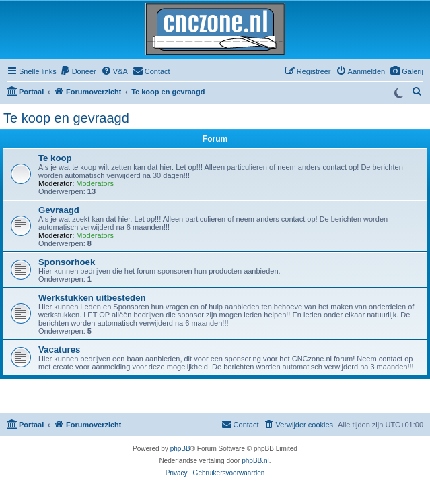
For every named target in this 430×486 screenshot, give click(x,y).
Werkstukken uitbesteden (92, 298)
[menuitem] (406, 71)
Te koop (55, 158)
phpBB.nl (255, 460)
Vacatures (59, 349)
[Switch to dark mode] (398, 91)
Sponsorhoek (66, 262)
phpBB (180, 448)
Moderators (95, 183)
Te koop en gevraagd (66, 118)
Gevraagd (58, 210)
